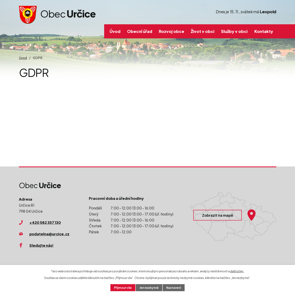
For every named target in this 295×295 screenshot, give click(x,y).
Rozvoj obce (171, 31)
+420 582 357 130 (45, 222)
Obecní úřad (139, 31)
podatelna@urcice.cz (49, 234)
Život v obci (202, 31)
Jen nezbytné (149, 287)
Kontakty (263, 31)
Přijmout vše (123, 287)
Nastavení (173, 287)
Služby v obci (234, 31)
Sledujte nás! (41, 245)
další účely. (237, 271)
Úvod (115, 31)
